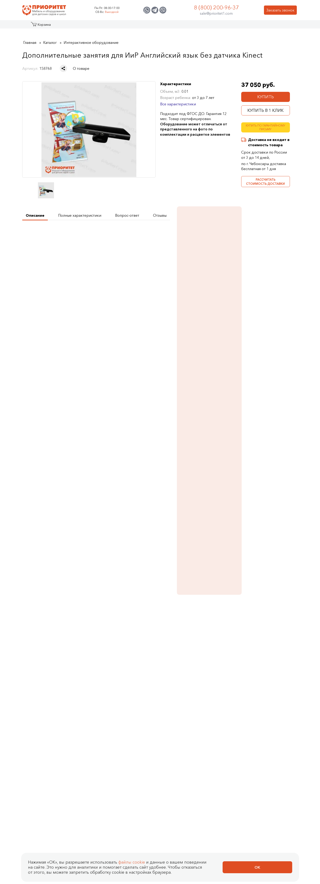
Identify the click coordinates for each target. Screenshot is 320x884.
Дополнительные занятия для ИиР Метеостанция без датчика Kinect (50, 541)
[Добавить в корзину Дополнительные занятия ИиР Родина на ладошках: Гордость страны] (283, 649)
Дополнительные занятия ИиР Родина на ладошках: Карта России (102, 629)
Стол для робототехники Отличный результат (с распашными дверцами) (263, 437)
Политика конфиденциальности (57, 729)
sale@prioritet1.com (216, 13)
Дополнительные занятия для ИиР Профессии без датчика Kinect (156, 541)
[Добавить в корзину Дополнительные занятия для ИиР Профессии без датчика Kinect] (174, 561)
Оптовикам (230, 26)
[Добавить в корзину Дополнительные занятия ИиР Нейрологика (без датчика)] (66, 649)
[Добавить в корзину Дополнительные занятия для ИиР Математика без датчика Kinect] (228, 561)
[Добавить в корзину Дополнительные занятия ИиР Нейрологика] (283, 561)
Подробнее (257, 295)
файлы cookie (131, 874)
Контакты (255, 26)
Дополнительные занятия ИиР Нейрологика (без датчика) (48, 629)
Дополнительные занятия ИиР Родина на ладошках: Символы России (157, 629)
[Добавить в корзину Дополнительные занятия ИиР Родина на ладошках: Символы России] (174, 649)
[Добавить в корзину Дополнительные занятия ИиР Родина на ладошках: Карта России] (120, 649)
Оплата (147, 700)
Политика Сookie (40, 746)
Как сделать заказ (147, 684)
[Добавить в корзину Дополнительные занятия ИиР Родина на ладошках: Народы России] (228, 649)
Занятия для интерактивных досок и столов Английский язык (266, 280)
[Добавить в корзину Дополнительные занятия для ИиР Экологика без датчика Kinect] (120, 561)
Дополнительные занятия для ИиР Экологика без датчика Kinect (102, 541)
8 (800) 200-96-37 (216, 7)
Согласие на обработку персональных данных (73, 738)
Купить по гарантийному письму (265, 127)
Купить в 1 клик (265, 110)
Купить (265, 96)
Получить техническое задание (55, 234)
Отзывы (69, 674)
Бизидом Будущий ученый (264, 365)
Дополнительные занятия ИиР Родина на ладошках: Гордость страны (265, 629)
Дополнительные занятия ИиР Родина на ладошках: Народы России (211, 629)
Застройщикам (199, 26)
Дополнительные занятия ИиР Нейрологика (265, 533)
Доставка (149, 708)
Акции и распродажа (65, 26)
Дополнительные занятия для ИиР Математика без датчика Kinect (211, 536)
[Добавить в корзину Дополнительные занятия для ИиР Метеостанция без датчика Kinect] (66, 561)
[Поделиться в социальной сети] (63, 68)
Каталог (40, 26)
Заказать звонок (280, 10)
